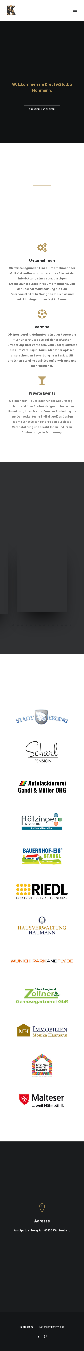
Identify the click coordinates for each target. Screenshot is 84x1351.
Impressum (26, 1326)
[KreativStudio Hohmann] (11, 10)
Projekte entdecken (42, 109)
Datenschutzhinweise (51, 1326)
